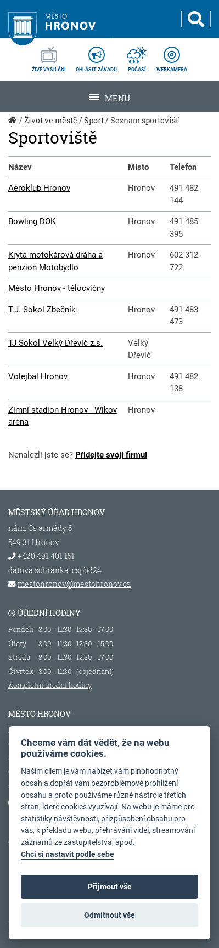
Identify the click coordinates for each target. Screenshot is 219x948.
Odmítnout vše (109, 915)
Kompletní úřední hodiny (50, 685)
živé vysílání (49, 56)
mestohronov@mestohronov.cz (74, 584)
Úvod (13, 126)
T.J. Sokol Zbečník (42, 310)
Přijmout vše (110, 886)
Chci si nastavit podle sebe (67, 854)
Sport (94, 120)
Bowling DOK (31, 221)
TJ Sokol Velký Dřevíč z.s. (55, 343)
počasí (137, 56)
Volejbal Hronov (38, 376)
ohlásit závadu (96, 56)
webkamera (171, 56)
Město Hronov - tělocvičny (56, 288)
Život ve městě (50, 120)
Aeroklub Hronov (39, 188)
